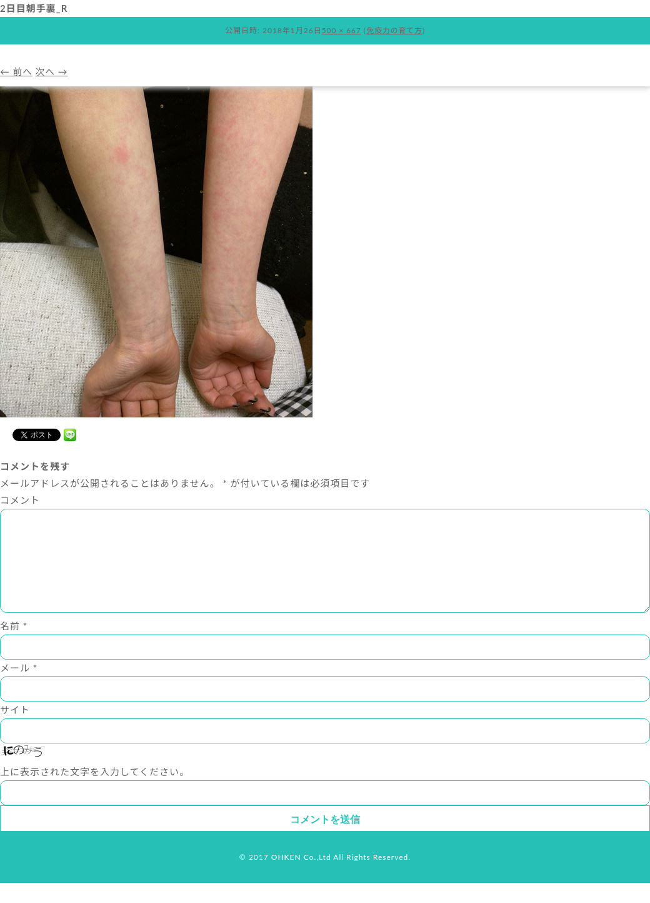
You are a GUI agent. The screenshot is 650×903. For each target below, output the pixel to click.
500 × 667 (341, 30)
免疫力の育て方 (394, 30)
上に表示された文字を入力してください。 (94, 791)
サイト (15, 729)
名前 (14, 645)
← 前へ (16, 71)
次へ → (52, 71)
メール (19, 687)
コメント (20, 500)
